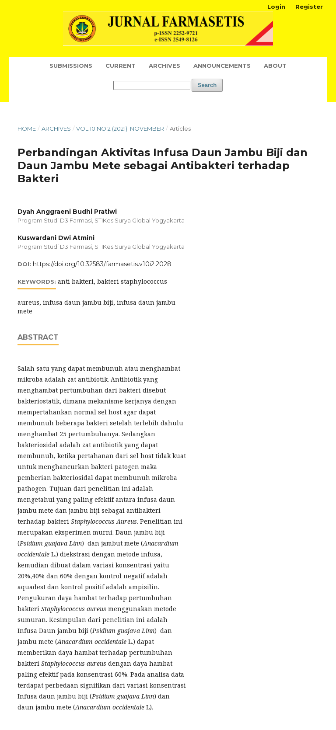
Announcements (222, 65)
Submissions (70, 65)
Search (207, 85)
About (275, 65)
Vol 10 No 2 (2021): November (120, 128)
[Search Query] (151, 85)
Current (120, 65)
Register (309, 6)
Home (27, 128)
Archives (164, 65)
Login (276, 6)
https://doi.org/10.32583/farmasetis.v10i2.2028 (102, 264)
